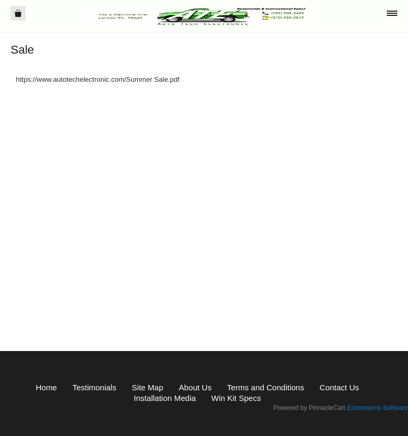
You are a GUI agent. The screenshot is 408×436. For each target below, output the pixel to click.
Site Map (147, 387)
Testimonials (94, 387)
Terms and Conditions (265, 387)
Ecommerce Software (377, 408)
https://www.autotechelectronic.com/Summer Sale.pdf (98, 79)
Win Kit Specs (236, 398)
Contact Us (339, 387)
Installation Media (165, 398)
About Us (194, 387)
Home (46, 387)
